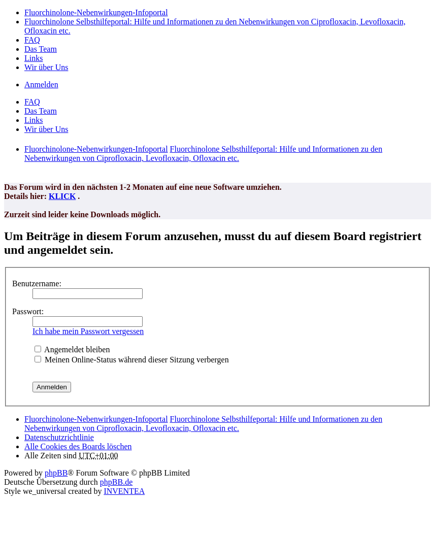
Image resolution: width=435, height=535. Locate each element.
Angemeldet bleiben (72, 349)
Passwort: (28, 311)
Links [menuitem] (33, 58)
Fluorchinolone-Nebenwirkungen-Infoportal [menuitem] (96, 12)
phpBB (56, 473)
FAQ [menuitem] (32, 40)
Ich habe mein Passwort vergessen (88, 331)
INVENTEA (124, 491)
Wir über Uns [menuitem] (46, 67)
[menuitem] (59, 437)
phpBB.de (116, 482)
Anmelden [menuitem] (41, 84)
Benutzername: (36, 283)
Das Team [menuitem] (40, 49)
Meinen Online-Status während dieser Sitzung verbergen (132, 359)
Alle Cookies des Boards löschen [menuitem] (78, 446)
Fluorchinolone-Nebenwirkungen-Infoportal (96, 419)
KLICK (62, 196)
